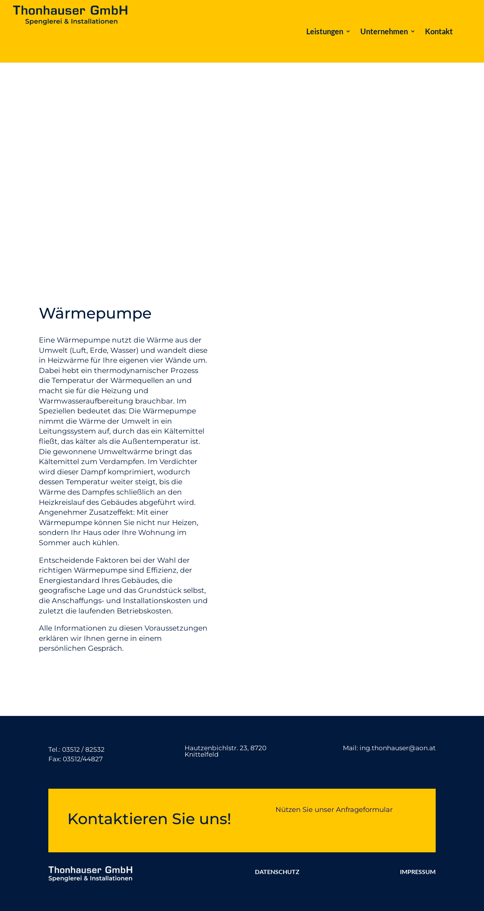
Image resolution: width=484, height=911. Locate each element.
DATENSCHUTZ (277, 871)
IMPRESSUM (418, 871)
